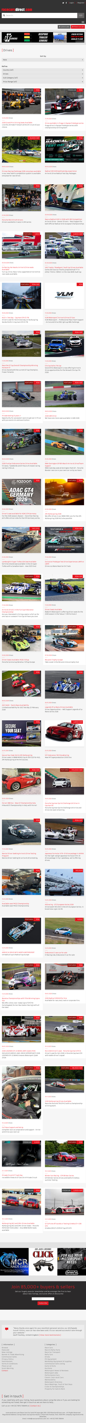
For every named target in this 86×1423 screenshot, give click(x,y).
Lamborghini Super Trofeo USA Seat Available (19, 562)
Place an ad (77, 27)
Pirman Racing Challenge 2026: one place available (21, 171)
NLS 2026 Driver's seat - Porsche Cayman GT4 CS (63, 1051)
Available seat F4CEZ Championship (15, 904)
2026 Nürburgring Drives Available (58, 1101)
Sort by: (43, 56)
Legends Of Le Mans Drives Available (59, 707)
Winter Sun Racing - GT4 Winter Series (59, 1176)
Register (80, 3)
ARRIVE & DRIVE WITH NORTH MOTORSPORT (18, 952)
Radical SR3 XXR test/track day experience (61, 171)
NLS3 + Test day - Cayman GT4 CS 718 (15, 318)
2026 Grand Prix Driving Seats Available (17, 123)
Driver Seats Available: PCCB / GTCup (15, 660)
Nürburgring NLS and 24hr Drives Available (18, 1223)
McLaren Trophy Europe (54, 660)
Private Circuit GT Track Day (12, 1175)
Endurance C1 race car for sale (56, 953)
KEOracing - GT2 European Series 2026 (59, 905)
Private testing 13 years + (11, 416)
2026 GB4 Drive (50, 416)
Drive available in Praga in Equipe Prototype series (64, 123)
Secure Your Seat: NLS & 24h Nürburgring (17, 755)
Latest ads (64, 27)
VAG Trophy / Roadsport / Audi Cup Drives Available (64, 268)
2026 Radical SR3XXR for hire (56, 998)
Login (71, 3)
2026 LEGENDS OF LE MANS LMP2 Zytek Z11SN (18, 1051)
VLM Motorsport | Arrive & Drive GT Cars (60, 318)
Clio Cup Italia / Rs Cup (53, 366)
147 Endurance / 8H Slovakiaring (57, 755)
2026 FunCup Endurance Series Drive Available (19, 464)
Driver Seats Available (53, 610)
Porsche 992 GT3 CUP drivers (12, 220)
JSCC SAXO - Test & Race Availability (15, 705)
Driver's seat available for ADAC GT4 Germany (19, 514)
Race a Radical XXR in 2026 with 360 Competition (63, 219)
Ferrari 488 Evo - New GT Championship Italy (19, 803)
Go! (80, 15)
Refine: (5, 66)
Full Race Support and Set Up (12, 1127)
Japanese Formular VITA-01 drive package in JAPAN (64, 854)
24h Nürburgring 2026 (53, 514)
